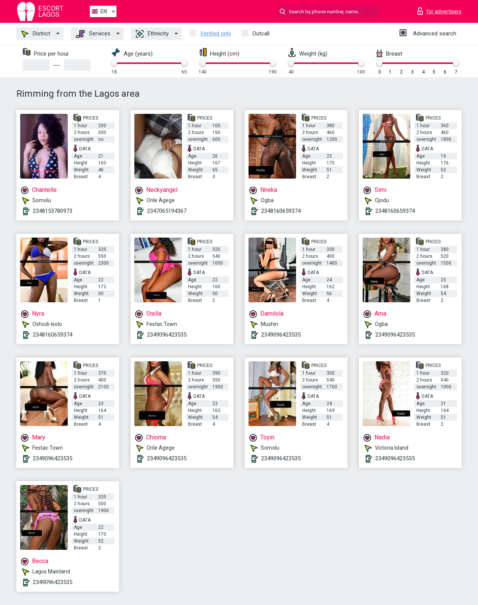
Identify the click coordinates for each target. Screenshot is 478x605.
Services (93, 34)
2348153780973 (52, 211)
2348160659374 (281, 211)
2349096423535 (166, 334)
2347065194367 (166, 211)
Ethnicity (152, 34)
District (35, 34)
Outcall (260, 33)
